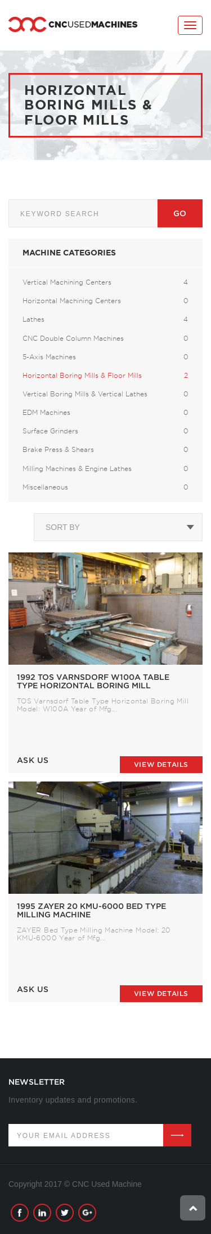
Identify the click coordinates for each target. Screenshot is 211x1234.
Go (180, 213)
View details (161, 764)
